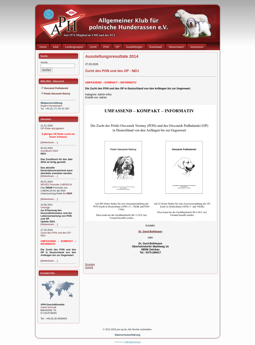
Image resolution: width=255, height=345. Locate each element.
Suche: (45, 62)
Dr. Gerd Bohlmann (150, 231)
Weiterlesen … (49, 142)
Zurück (89, 267)
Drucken (90, 264)
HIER (69, 193)
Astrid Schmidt (48, 307)
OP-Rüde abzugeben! (52, 128)
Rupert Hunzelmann (51, 105)
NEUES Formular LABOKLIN (56, 184)
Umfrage (45, 207)
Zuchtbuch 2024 (49, 150)
